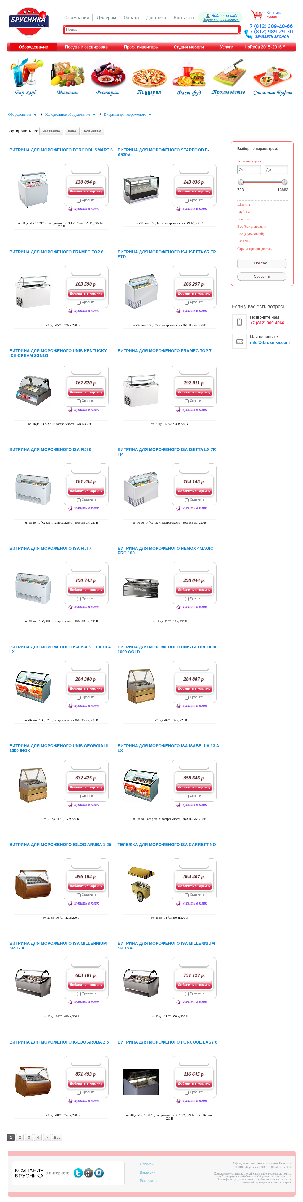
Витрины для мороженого (128, 114)
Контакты (184, 17)
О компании (76, 17)
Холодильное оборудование (71, 114)
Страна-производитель (254, 249)
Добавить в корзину (86, 191)
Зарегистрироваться (221, 20)
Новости (147, 1164)
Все (57, 1137)
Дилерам (106, 17)
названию (51, 131)
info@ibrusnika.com (270, 342)
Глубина (243, 212)
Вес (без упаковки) (251, 226)
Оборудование (23, 114)
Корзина (275, 12)
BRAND (243, 241)
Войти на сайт (226, 15)
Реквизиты (148, 1181)
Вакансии (148, 1172)
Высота (243, 219)
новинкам (92, 131)
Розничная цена (249, 161)
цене (72, 131)
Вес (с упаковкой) (250, 234)
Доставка (156, 17)
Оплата (131, 17)
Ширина (243, 204)
